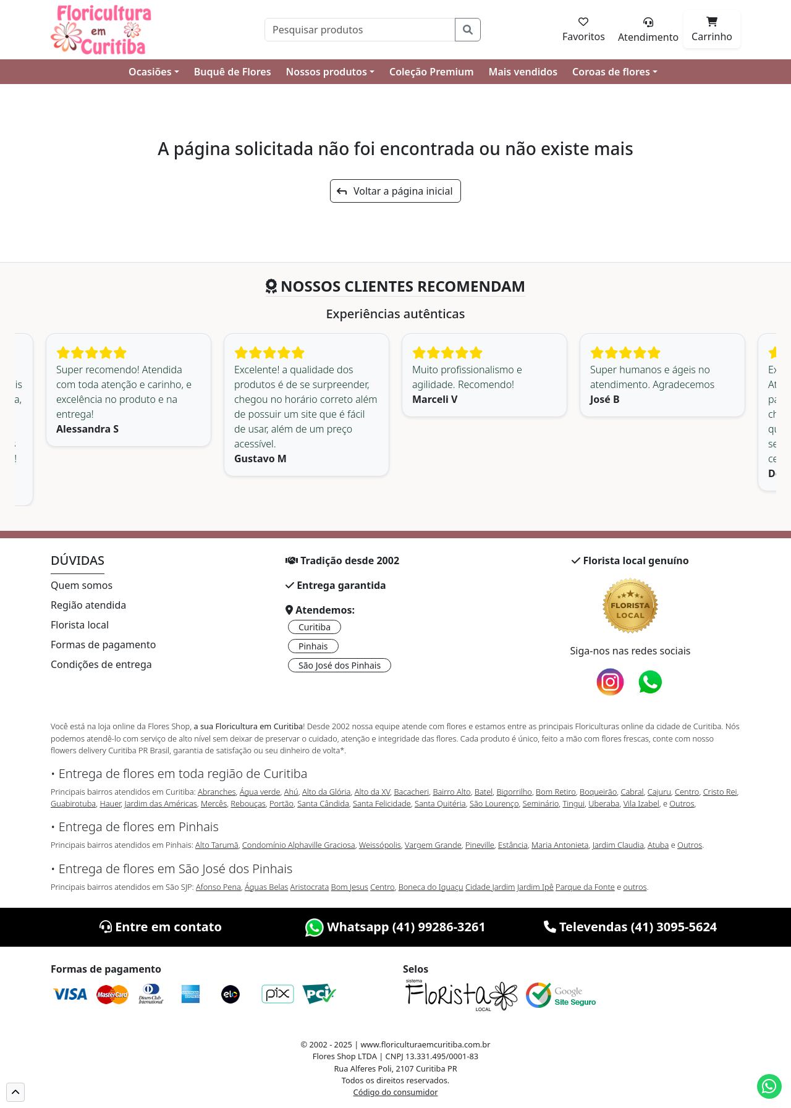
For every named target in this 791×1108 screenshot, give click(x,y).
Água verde (260, 791)
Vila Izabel (641, 803)
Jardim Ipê (535, 886)
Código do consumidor (395, 1091)
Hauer (110, 803)
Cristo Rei (720, 791)
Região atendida (88, 605)
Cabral (631, 791)
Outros (681, 803)
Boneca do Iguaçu (431, 886)
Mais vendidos (523, 71)
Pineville (479, 844)
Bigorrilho (513, 791)
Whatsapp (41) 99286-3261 (395, 926)
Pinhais (313, 646)
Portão (281, 803)
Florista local (80, 625)
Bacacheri (411, 791)
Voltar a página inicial (394, 191)
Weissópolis (380, 844)
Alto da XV (373, 791)
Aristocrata (309, 886)
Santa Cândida (323, 803)
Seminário (541, 803)
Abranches (216, 791)
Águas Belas (266, 886)
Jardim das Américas (160, 803)
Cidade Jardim (490, 886)
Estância (513, 844)
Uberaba (603, 803)
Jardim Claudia (618, 844)
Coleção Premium (431, 71)
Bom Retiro (556, 791)
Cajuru (659, 791)
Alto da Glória (326, 791)
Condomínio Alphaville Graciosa (298, 844)
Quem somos (81, 585)
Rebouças (248, 803)
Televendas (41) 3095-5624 (630, 926)
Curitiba (314, 627)
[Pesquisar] (359, 29)
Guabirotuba (73, 803)
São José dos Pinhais (339, 665)
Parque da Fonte (585, 886)
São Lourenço (494, 803)
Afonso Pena (218, 886)
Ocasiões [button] (150, 71)
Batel (484, 791)
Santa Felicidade (382, 803)
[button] (15, 1092)
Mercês (214, 803)
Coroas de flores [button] (611, 71)
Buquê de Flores (232, 71)
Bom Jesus (349, 886)
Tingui (573, 803)
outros (635, 886)
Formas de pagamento (103, 644)
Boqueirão (598, 791)
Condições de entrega (101, 664)
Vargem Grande (433, 844)
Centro (687, 791)
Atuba (658, 844)
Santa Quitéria (440, 803)
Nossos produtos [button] (326, 71)
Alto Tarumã (217, 844)
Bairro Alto (451, 791)
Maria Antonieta (559, 844)
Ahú (291, 791)
